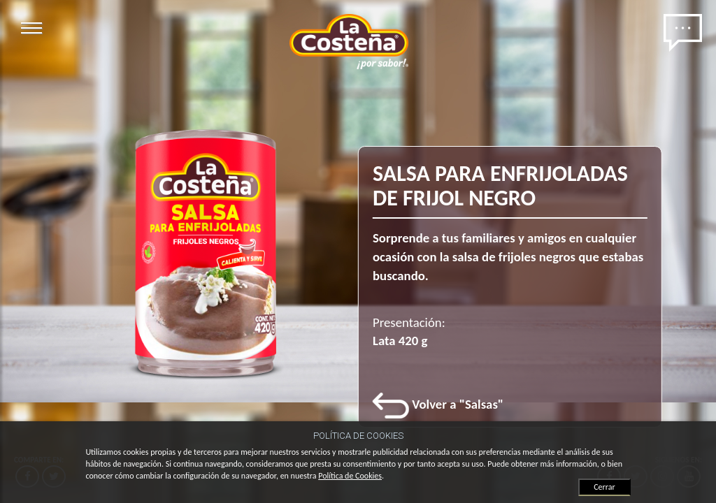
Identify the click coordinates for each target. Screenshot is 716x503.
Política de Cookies (350, 476)
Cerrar (604, 487)
